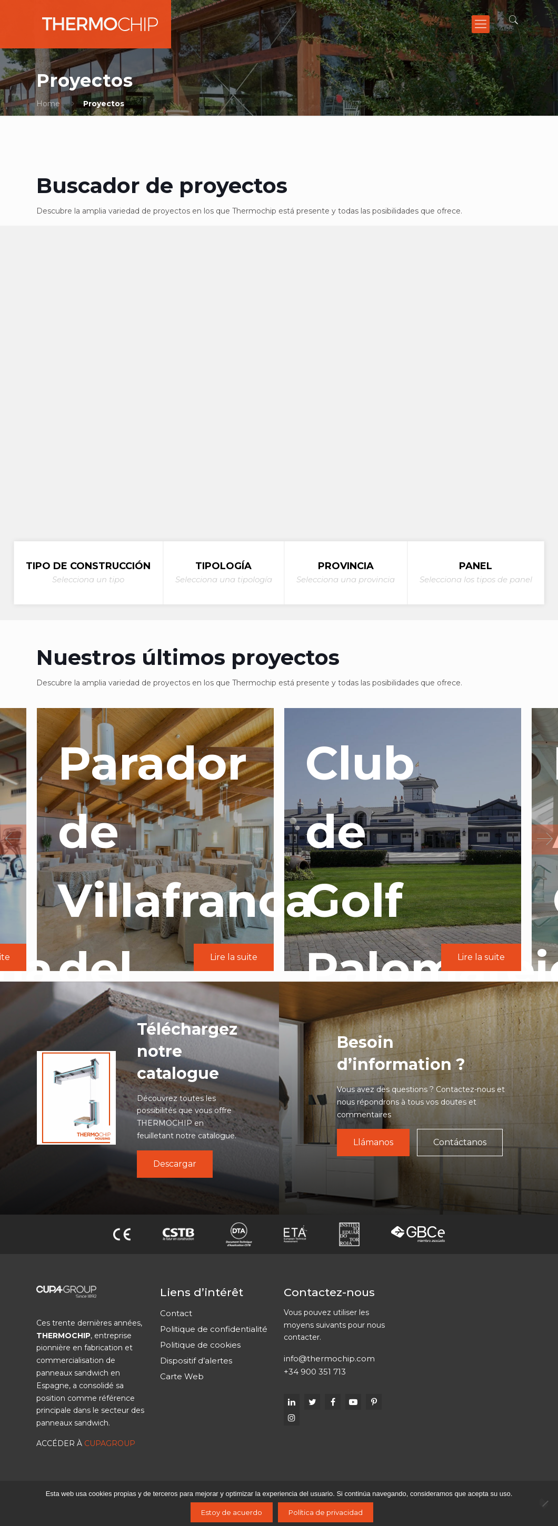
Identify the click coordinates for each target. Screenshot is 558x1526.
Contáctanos (459, 1142)
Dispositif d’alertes (196, 1361)
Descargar (174, 1164)
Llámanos (373, 1142)
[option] (398, 840)
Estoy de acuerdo (231, 1512)
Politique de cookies (200, 1345)
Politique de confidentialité (213, 1329)
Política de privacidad (325, 1512)
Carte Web (182, 1376)
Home (48, 103)
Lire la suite (231, 957)
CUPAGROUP (109, 1443)
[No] (545, 1503)
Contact (176, 1313)
